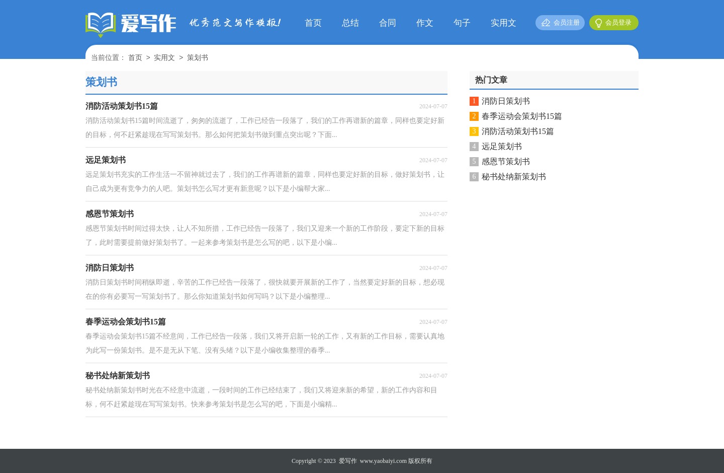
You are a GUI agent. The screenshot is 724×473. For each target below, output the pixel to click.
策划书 (197, 58)
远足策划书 (502, 146)
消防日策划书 (506, 101)
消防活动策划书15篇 (518, 131)
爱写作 (348, 460)
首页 (313, 23)
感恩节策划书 (506, 161)
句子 (462, 23)
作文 (424, 23)
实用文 (503, 23)
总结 (350, 23)
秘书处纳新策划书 (514, 176)
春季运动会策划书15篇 (522, 116)
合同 (387, 23)
